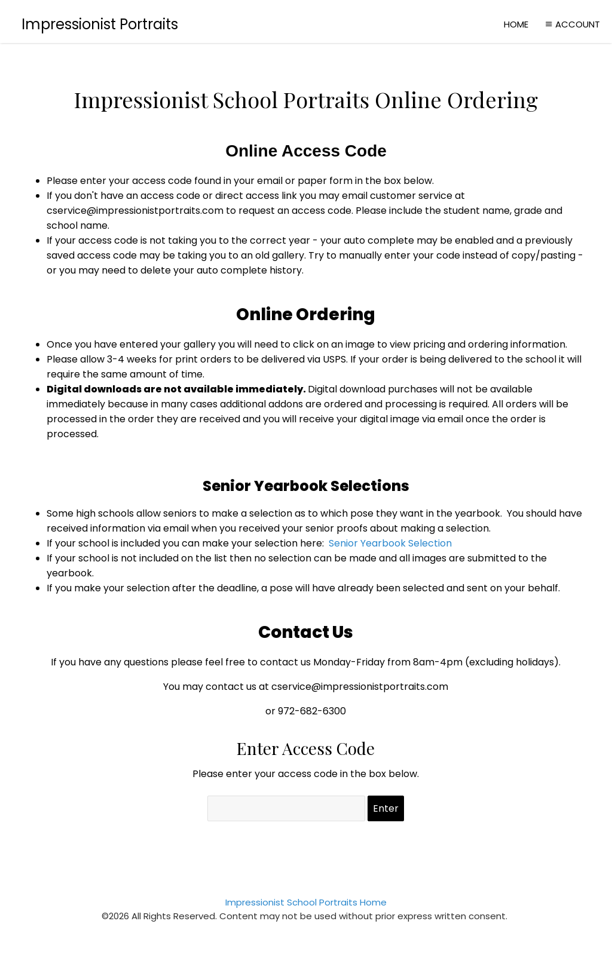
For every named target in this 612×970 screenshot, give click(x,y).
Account (571, 24)
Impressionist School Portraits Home (306, 902)
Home (516, 24)
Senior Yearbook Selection (390, 543)
